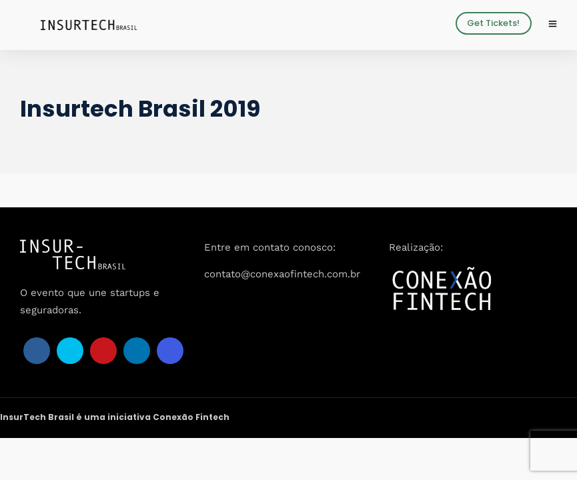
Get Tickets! (493, 23)
